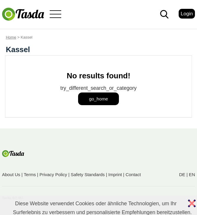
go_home (98, 98)
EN (192, 174)
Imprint (115, 174)
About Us (11, 174)
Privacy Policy (53, 174)
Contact (133, 174)
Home (11, 37)
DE (182, 174)
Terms (30, 174)
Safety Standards (88, 174)
